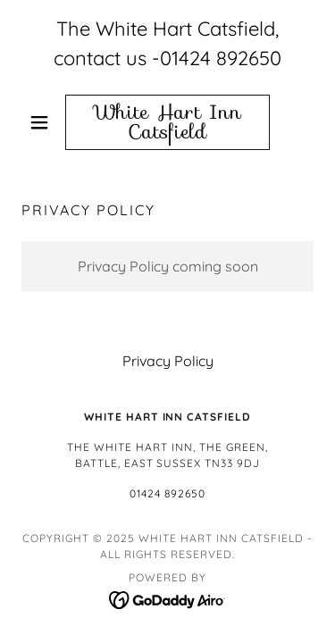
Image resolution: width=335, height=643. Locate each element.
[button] (43, 122)
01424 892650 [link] (167, 493)
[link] (167, 122)
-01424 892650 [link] (216, 58)
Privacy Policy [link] (168, 361)
